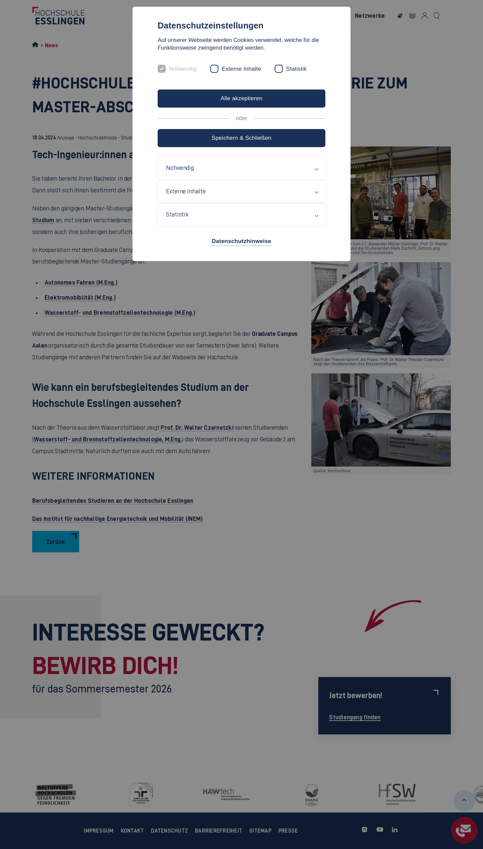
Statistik (296, 69)
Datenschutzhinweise (241, 241)
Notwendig (183, 69)
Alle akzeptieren (241, 98)
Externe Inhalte (241, 69)
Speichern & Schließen (241, 138)
